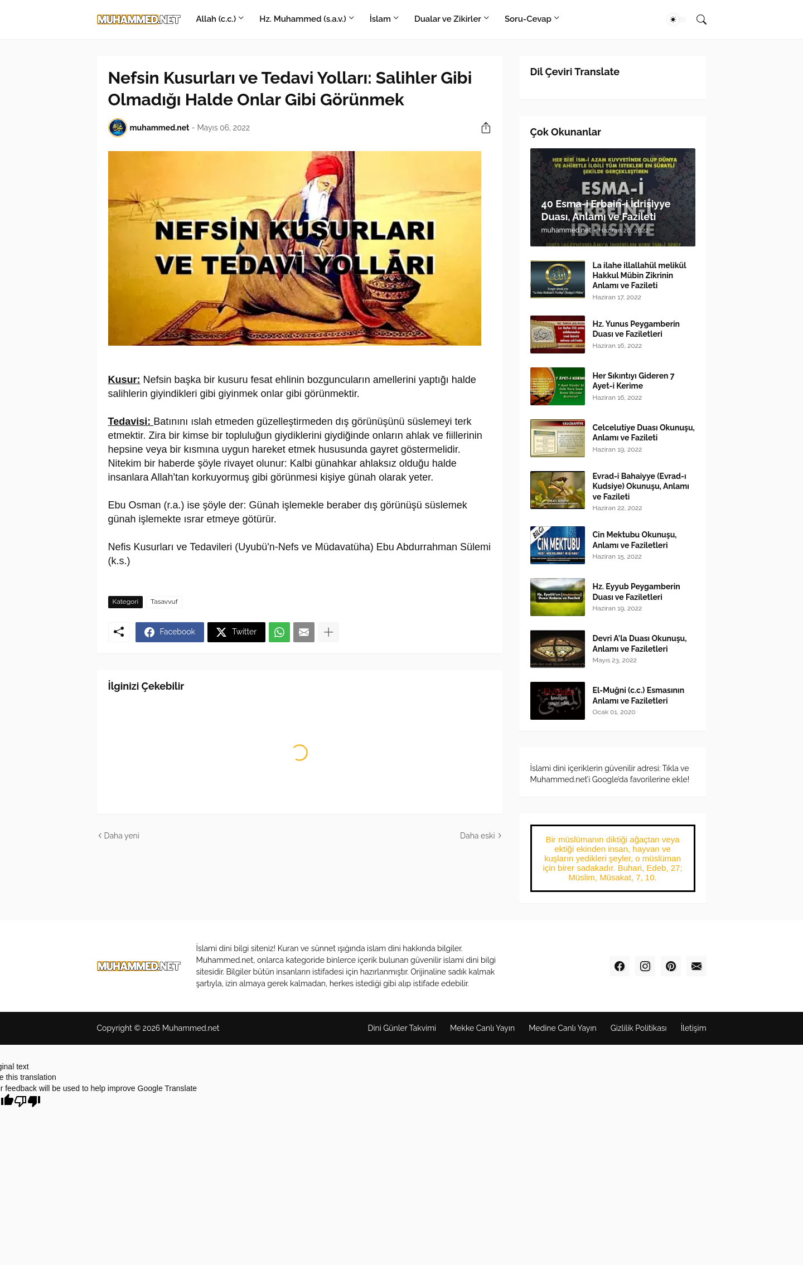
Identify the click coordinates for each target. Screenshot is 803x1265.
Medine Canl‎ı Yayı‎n (562, 1028)
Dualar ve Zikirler (447, 19)
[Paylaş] (481, 127)
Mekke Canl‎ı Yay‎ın (482, 1028)
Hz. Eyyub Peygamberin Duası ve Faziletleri (636, 591)
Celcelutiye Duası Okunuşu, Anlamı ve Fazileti (644, 432)
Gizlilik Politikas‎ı (639, 1028)
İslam (380, 19)
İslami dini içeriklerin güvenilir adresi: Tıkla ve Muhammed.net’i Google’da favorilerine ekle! (610, 774)
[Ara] (697, 19)
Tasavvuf (164, 601)
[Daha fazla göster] (328, 632)
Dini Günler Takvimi (401, 1028)
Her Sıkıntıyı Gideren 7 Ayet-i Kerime (634, 380)
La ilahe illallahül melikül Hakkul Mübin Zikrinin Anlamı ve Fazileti (639, 275)
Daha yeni (121, 835)
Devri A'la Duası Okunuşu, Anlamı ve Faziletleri (640, 643)
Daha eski (477, 835)
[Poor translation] (27, 1101)
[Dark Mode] (676, 19)
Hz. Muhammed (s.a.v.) (302, 19)
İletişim (694, 1028)
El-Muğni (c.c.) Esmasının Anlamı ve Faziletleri (639, 695)
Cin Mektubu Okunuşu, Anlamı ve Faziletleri (635, 539)
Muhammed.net (191, 1028)
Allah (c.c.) (216, 19)
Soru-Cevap (528, 19)
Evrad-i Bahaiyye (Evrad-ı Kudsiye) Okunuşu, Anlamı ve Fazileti (641, 486)
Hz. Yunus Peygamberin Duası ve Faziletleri (636, 328)
